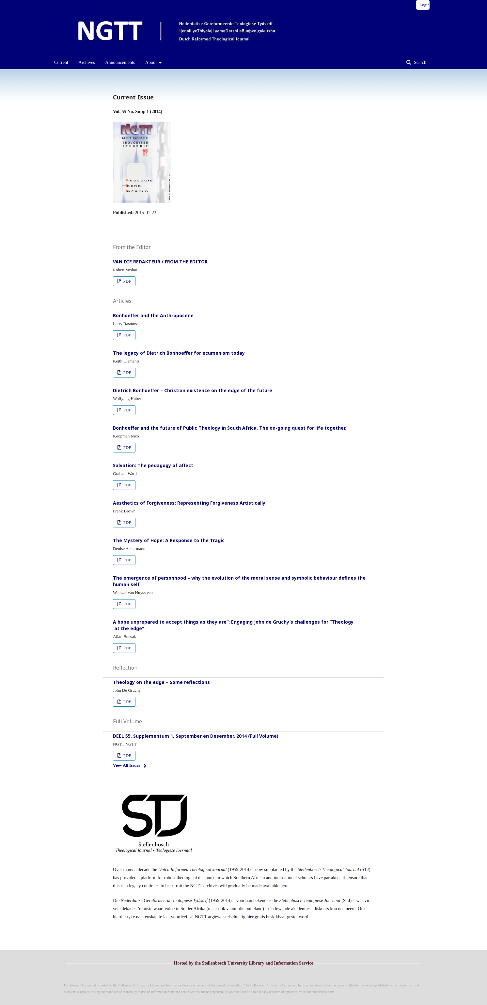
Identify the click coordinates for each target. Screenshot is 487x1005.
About (151, 62)
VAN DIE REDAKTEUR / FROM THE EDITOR (160, 262)
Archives (86, 62)
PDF (126, 281)
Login (424, 4)
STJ (365, 869)
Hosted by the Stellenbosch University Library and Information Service (243, 963)
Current (61, 62)
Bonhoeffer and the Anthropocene (153, 315)
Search (419, 62)
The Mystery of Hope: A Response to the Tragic (169, 540)
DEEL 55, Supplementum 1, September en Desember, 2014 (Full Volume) (195, 736)
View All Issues (126, 765)
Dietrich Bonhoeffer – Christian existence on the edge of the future (192, 390)
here (284, 885)
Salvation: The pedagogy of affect (153, 465)
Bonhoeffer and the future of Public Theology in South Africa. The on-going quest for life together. (229, 428)
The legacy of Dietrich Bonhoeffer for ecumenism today (179, 353)
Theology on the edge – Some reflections (161, 682)
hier (250, 916)
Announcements (120, 62)
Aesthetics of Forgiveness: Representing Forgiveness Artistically (189, 503)
